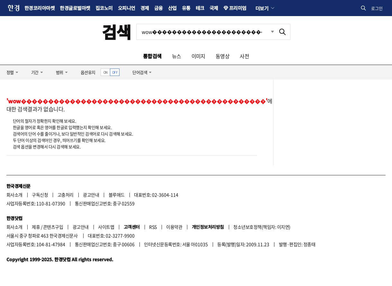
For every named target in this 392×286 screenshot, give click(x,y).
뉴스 (176, 56)
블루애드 (117, 194)
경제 (144, 8)
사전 (244, 56)
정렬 (10, 72)
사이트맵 (106, 227)
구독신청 (40, 194)
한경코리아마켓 (39, 8)
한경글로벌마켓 (75, 8)
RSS (152, 227)
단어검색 (139, 72)
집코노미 (104, 8)
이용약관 (174, 227)
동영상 (222, 56)
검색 (116, 32)
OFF (115, 72)
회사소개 (14, 194)
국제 (213, 8)
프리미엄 (237, 8)
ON (105, 72)
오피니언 (126, 8)
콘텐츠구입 (53, 227)
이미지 (198, 56)
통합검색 (152, 56)
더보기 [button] (261, 8)
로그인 (377, 8)
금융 (158, 8)
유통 (186, 8)
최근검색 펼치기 (267, 31)
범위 (59, 72)
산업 (172, 8)
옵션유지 (88, 72)
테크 (200, 8)
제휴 (36, 227)
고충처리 (66, 194)
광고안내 (91, 194)
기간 (35, 72)
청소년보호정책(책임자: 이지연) (261, 227)
